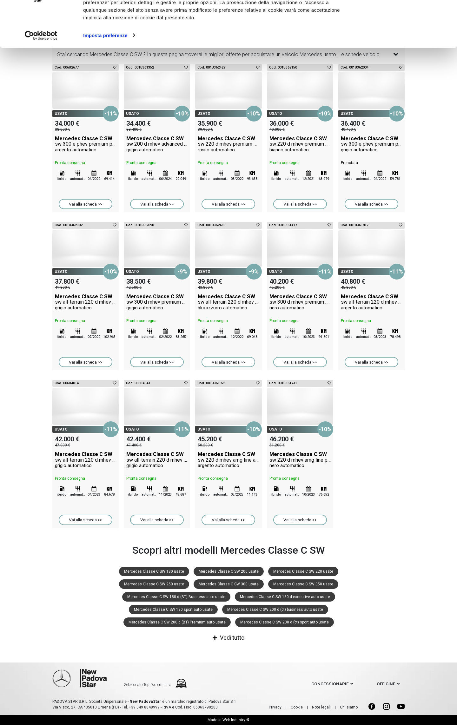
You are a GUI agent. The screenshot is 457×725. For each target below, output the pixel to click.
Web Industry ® (235, 720)
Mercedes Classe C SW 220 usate (303, 571)
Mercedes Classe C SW (85, 144)
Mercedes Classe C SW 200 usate (229, 571)
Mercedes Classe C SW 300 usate (229, 584)
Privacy (275, 707)
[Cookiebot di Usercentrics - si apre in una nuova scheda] (41, 71)
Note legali (321, 707)
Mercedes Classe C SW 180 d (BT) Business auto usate (176, 597)
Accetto (404, 16)
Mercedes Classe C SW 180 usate (154, 571)
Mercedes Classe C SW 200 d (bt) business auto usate (275, 609)
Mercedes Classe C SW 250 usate (154, 584)
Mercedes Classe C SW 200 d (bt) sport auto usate (284, 622)
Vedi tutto (228, 637)
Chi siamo (349, 707)
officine (386, 683)
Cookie (297, 707)
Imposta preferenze (105, 71)
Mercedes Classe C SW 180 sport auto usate (173, 609)
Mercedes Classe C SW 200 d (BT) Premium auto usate (177, 622)
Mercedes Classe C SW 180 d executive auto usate (285, 597)
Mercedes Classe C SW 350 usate (303, 584)
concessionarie (330, 683)
